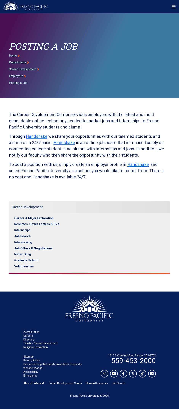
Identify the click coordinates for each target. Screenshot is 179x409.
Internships (22, 230)
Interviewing (23, 242)
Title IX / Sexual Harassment (40, 343)
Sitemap (28, 356)
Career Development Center (65, 383)
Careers (28, 335)
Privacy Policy (31, 360)
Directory (28, 339)
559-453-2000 (133, 361)
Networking (22, 254)
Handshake (36, 136)
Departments (17, 62)
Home (13, 55)
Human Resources (97, 383)
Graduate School (26, 260)
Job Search (22, 236)
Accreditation (31, 331)
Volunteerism (24, 266)
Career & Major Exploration (33, 218)
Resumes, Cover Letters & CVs (36, 224)
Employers (16, 76)
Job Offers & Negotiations (33, 248)
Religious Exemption (35, 347)
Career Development (22, 69)
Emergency (30, 375)
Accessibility (30, 371)
